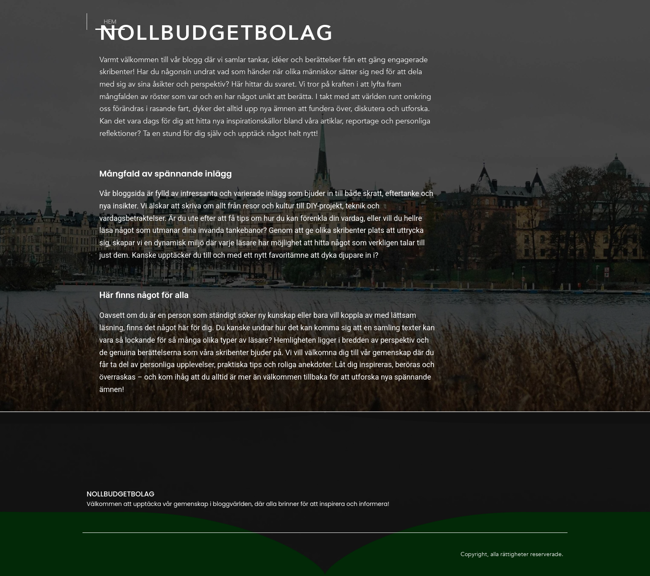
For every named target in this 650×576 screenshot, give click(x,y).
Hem (110, 21)
